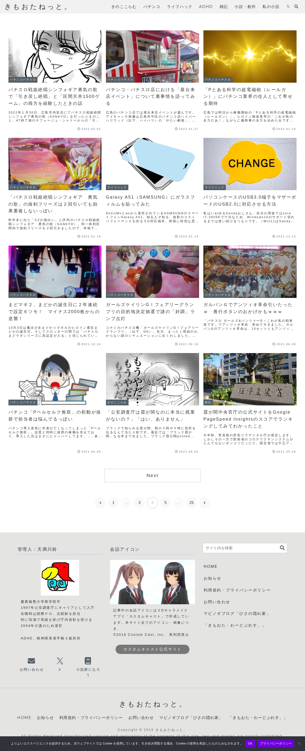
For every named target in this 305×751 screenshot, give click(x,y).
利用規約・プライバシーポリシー (237, 590)
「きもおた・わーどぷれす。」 (235, 625)
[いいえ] (299, 743)
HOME (211, 566)
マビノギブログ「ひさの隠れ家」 (237, 613)
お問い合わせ (217, 602)
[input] (245, 548)
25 (191, 503)
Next (152, 475)
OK (250, 743)
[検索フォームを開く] (296, 6)
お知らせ (213, 578)
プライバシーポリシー (276, 743)
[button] (282, 548)
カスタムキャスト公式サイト (152, 649)
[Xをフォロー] (288, 7)
